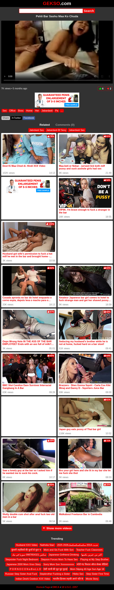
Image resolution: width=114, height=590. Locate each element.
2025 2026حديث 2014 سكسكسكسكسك (77, 545)
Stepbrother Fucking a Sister (55, 574)
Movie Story (92, 579)
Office (12, 110)
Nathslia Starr (47, 545)
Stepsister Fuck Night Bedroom (21, 559)
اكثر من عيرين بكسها (91, 554)
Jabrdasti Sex (36, 130)
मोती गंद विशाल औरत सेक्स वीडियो (92, 564)
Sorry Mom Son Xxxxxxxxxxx (58, 564)
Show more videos (57, 528)
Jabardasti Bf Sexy (56, 130)
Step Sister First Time (97, 574)
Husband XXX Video (27, 545)
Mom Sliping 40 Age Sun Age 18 (87, 569)
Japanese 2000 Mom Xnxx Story (23, 564)
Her (37, 110)
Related (44, 124)
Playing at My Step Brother (94, 559)
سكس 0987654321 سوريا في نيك (29, 554)
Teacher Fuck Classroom (89, 550)
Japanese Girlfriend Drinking (64, 554)
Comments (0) (65, 124)
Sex (5, 110)
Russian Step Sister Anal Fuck (21, 574)
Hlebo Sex (78, 574)
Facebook (29, 118)
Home (29, 110)
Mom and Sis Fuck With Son (59, 550)
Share (6, 118)
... (62, 110)
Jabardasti (47, 110)
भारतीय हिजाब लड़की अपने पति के (68, 579)
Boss (20, 110)
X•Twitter (16, 118)
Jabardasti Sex (77, 130)
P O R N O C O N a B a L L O (25, 569)
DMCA (55, 587)
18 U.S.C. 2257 (69, 587)
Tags (47, 587)
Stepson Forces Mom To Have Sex (59, 559)
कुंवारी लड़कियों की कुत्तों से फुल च (26, 550)
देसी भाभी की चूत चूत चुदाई (55, 569)
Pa (56, 110)
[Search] (51, 10)
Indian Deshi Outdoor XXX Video (33, 579)
